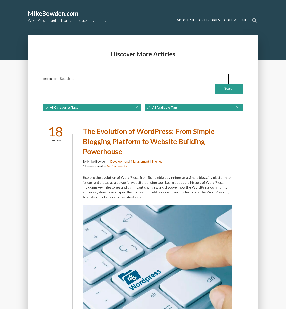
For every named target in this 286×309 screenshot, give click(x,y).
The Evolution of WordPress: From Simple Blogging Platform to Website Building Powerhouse (148, 141)
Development (119, 161)
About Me (186, 20)
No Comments (117, 166)
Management (140, 161)
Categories (209, 20)
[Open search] (254, 20)
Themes (156, 161)
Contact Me (235, 20)
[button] (235, 20)
